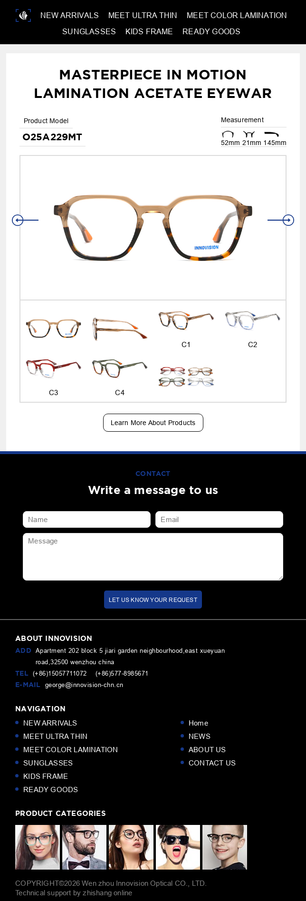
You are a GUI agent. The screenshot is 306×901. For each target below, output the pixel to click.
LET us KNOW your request (153, 599)
